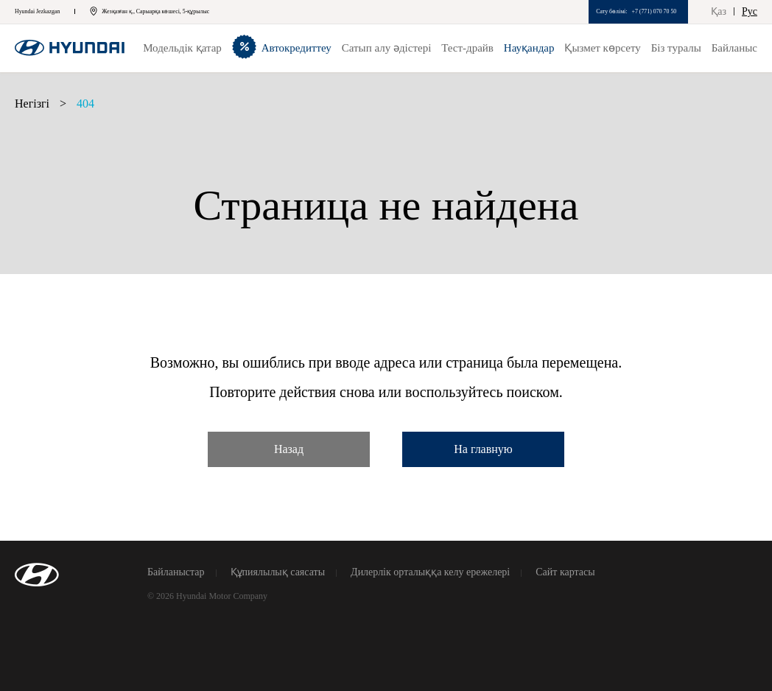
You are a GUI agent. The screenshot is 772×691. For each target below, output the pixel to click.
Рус (749, 11)
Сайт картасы (565, 572)
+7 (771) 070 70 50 (653, 11)
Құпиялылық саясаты (278, 572)
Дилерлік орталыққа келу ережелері (430, 572)
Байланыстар (176, 572)
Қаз (718, 11)
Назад (288, 449)
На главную (483, 449)
